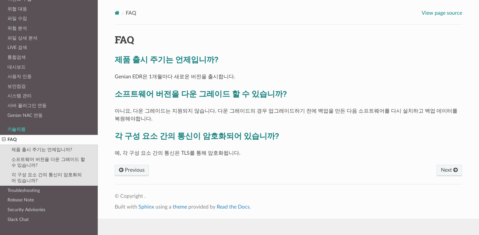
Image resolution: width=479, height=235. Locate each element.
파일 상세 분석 (22, 38)
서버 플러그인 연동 (27, 105)
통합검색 (16, 57)
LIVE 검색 (17, 47)
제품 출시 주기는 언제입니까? (41, 149)
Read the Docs (233, 207)
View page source (442, 13)
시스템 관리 (19, 95)
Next (449, 170)
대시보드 (16, 67)
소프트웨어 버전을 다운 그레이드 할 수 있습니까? (48, 162)
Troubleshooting (23, 190)
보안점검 (16, 86)
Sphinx (146, 207)
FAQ (9, 140)
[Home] (117, 13)
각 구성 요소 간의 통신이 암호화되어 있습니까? (46, 177)
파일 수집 (17, 18)
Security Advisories (26, 209)
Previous (132, 170)
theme (180, 207)
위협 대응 (17, 9)
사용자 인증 (19, 76)
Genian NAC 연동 (25, 115)
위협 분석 (17, 28)
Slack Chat (18, 219)
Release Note (20, 199)
